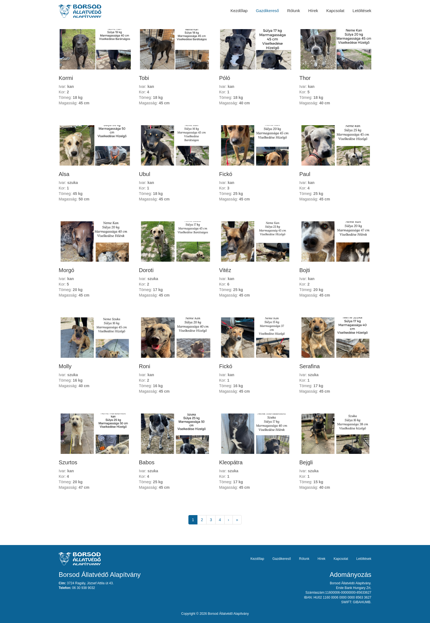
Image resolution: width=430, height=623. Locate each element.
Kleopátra (231, 462)
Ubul (144, 174)
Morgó (66, 270)
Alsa (64, 174)
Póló (224, 78)
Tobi (144, 78)
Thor (305, 78)
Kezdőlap (239, 10)
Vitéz (225, 270)
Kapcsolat (335, 10)
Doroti (146, 270)
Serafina (309, 366)
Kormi (66, 78)
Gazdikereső (267, 10)
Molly (65, 366)
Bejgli (306, 462)
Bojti (304, 270)
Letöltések (362, 10)
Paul (304, 174)
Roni (144, 366)
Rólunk (293, 10)
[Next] (228, 519)
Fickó (225, 174)
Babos (147, 462)
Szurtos (68, 462)
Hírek (313, 10)
